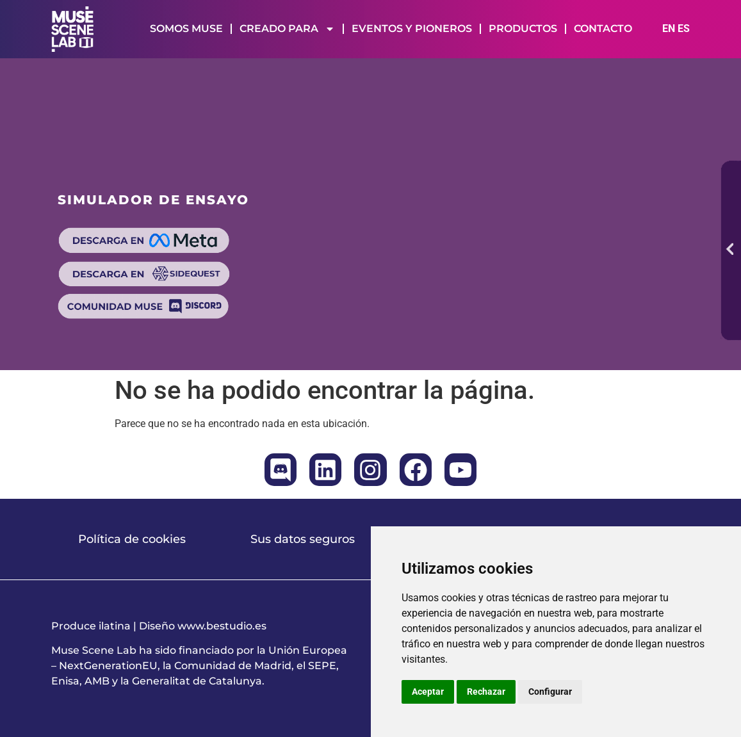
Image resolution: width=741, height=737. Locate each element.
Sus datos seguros (302, 539)
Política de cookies (132, 539)
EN (668, 28)
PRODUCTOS (523, 28)
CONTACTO (603, 28)
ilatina (115, 626)
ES (684, 28)
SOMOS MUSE (186, 28)
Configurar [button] (550, 691)
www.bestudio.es (221, 626)
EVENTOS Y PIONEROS (412, 28)
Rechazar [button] (486, 691)
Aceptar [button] (428, 691)
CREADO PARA (287, 28)
